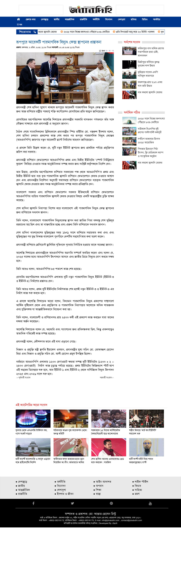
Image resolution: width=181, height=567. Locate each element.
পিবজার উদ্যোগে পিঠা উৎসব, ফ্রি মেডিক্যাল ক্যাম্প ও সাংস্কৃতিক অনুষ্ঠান (150, 152)
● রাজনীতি (21, 533)
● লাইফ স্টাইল (140, 521)
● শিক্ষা (97, 529)
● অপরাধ (98, 525)
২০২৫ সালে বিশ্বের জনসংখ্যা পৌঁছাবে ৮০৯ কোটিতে (97, 31)
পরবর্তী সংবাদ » (107, 377)
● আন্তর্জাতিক (23, 529)
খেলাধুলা (121, 19)
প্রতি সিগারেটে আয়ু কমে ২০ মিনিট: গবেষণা (145, 31)
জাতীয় (56, 19)
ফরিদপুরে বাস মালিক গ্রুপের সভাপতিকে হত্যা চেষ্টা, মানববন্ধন (151, 52)
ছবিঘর (133, 19)
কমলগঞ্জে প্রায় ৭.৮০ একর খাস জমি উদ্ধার (150, 83)
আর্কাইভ (156, 19)
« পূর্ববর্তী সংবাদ (23, 377)
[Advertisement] (85, 493)
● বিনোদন (60, 525)
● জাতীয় (20, 525)
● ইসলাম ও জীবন (64, 533)
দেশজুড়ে (44, 19)
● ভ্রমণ (136, 533)
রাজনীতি (83, 19)
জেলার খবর (30, 19)
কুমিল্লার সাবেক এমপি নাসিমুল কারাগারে (148, 73)
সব (19, 24)
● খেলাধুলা (60, 529)
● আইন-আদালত (102, 521)
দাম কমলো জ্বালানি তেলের (56, 31)
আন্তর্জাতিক (69, 19)
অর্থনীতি (96, 19)
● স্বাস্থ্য (97, 533)
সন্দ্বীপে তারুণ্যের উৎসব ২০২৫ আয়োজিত (149, 140)
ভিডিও (144, 19)
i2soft (114, 562)
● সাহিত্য (137, 529)
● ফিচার (136, 525)
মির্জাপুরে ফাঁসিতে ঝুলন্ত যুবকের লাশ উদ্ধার (148, 63)
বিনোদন (108, 19)
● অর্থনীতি (59, 521)
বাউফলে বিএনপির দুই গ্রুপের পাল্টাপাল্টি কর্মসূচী (149, 130)
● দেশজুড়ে (21, 521)
